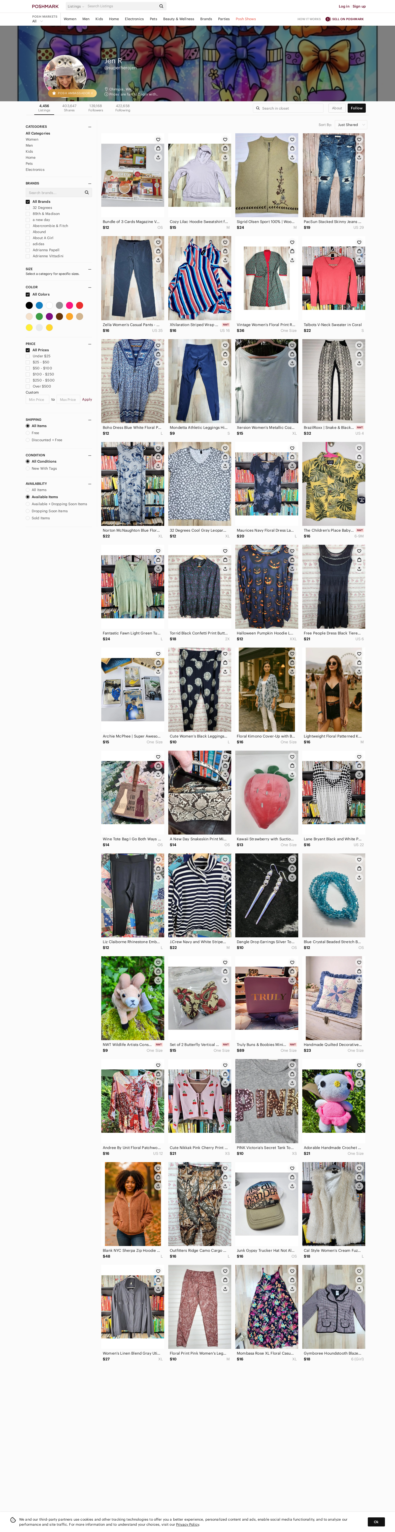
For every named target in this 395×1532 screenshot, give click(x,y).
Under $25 (38, 356)
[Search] (121, 6)
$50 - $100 (39, 368)
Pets (153, 19)
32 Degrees (39, 207)
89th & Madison (43, 213)
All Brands (38, 201)
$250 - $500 (40, 380)
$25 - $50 (38, 362)
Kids (99, 19)
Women (70, 19)
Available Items (42, 497)
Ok (376, 1522)
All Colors (38, 294)
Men (85, 19)
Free (32, 433)
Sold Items (38, 518)
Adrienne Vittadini (44, 256)
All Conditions (41, 461)
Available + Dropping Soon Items (56, 504)
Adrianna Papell (42, 250)
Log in (344, 6)
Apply (87, 399)
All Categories (38, 133)
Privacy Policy (187, 1524)
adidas (35, 244)
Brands (206, 19)
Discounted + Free (44, 440)
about (337, 108)
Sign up (359, 6)
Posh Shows (246, 19)
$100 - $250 (40, 374)
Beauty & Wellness (178, 19)
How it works (309, 19)
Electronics (134, 19)
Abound (36, 232)
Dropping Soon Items (47, 511)
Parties (224, 19)
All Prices (37, 350)
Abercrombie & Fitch (47, 226)
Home (114, 19)
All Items (36, 426)
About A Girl (39, 238)
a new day (38, 219)
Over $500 (38, 386)
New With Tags (41, 468)
